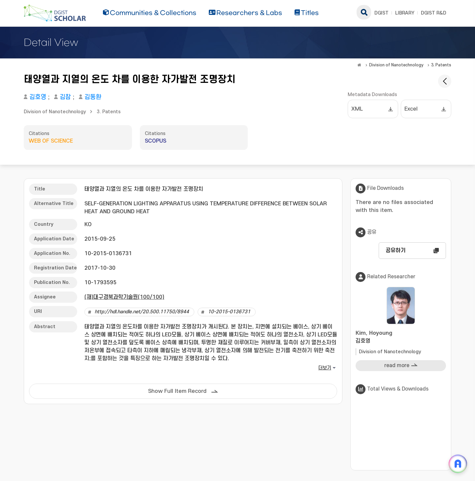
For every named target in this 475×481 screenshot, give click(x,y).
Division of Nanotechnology (396, 65)
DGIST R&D (433, 13)
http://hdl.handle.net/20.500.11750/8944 (142, 312)
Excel (411, 109)
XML (357, 109)
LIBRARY (404, 13)
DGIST (381, 13)
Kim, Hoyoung (401, 337)
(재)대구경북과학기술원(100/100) (124, 297)
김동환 (92, 97)
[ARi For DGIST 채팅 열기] (458, 464)
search (364, 12)
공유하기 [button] (395, 251)
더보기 (324, 368)
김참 (65, 97)
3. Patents (441, 65)
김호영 (37, 97)
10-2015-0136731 (229, 312)
